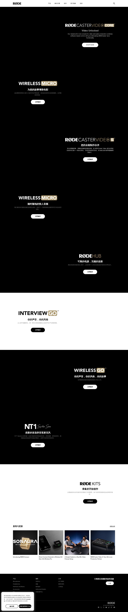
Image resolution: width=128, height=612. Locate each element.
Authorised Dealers (41, 589)
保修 (37, 584)
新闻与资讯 (61, 584)
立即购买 (38, 102)
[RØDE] (21, 3)
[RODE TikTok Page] (108, 607)
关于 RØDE (61, 581)
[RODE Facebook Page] (98, 607)
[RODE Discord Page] (114, 607)
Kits (14, 591)
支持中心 (38, 581)
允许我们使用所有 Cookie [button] (25, 606)
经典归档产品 (39, 591)
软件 (65, 3)
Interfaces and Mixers (19, 586)
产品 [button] (49, 3)
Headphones (16, 584)
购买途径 (38, 586)
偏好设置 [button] (12, 606)
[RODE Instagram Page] (103, 607)
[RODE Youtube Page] (106, 607)
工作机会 (60, 586)
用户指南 (73, 3)
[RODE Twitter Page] (101, 607)
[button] (110, 583)
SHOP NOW (90, 45)
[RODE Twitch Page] (111, 607)
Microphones (16, 581)
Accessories (16, 589)
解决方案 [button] (57, 3)
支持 (81, 3)
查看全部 (112, 526)
